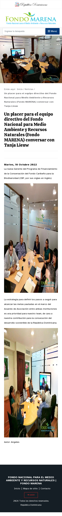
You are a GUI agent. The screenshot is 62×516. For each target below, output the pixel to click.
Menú (52, 31)
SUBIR (31, 495)
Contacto (45, 488)
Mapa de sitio (30, 488)
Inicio (17, 488)
